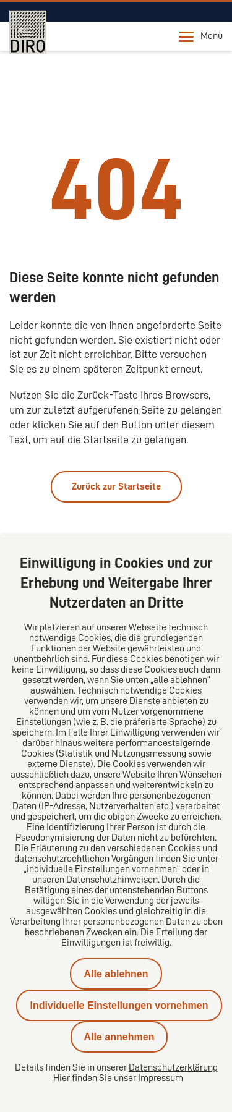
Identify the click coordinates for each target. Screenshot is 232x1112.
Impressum (160, 1078)
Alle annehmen (119, 1037)
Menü (201, 36)
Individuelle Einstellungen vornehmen (119, 1005)
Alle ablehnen (116, 974)
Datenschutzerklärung (173, 1067)
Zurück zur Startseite (116, 486)
